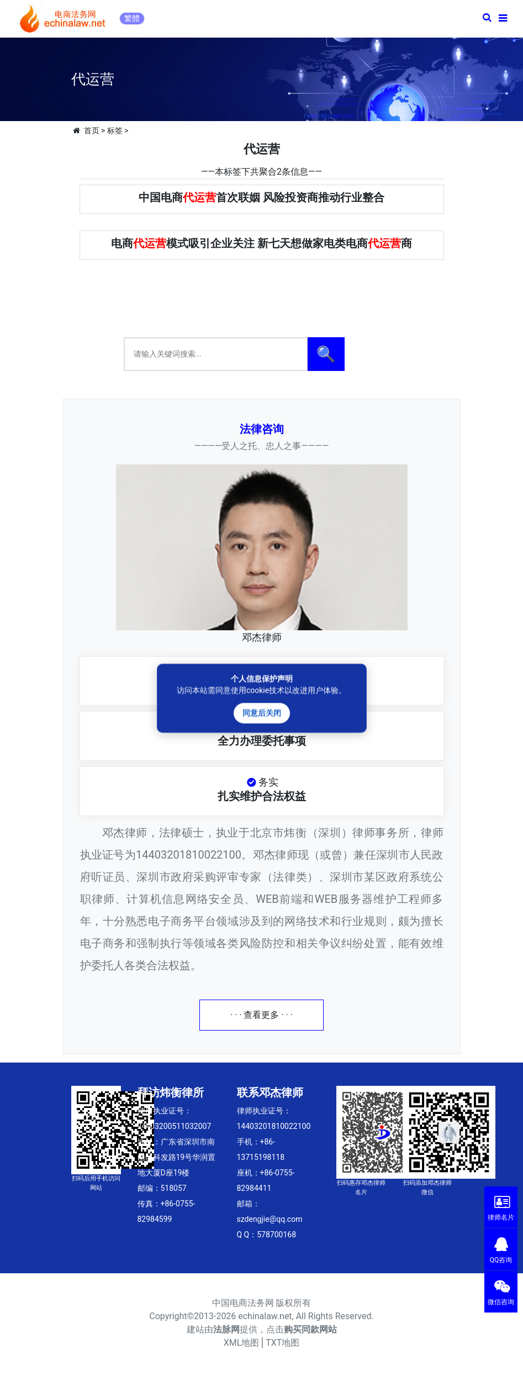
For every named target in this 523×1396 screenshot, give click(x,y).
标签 (115, 130)
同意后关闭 (261, 712)
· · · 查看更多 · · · (261, 1015)
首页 (91, 130)
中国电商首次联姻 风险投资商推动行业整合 (261, 197)
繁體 (132, 18)
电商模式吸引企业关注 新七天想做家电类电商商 (261, 243)
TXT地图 (282, 1342)
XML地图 (242, 1342)
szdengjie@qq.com (270, 1219)
